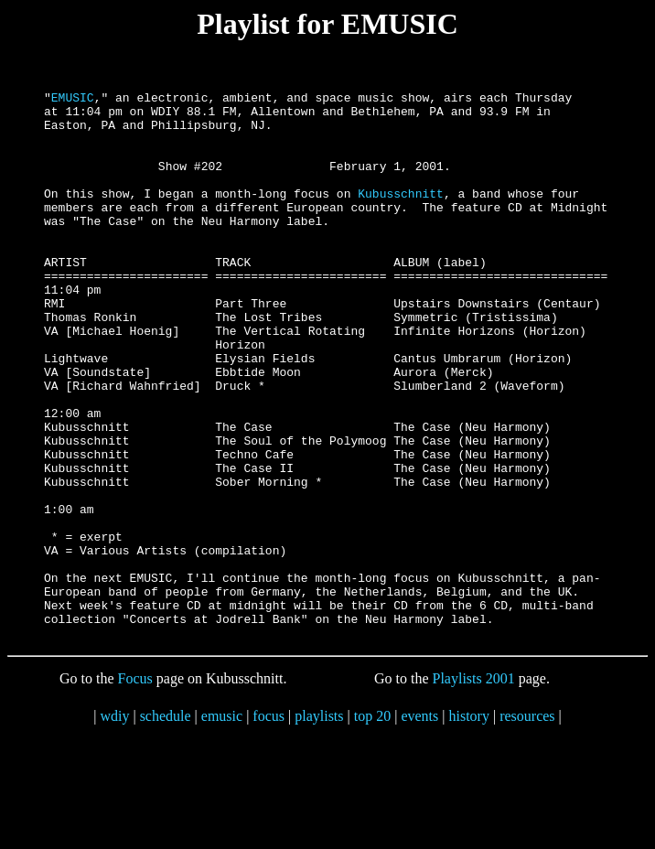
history (468, 825)
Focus (135, 788)
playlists (319, 825)
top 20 (372, 825)
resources (526, 825)
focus (268, 825)
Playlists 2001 (474, 788)
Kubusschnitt (401, 215)
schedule (165, 825)
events (419, 825)
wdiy (114, 825)
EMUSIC (72, 99)
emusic (221, 825)
